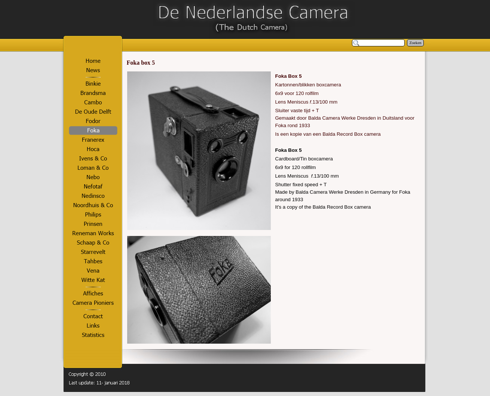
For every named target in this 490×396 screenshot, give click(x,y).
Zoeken (416, 43)
